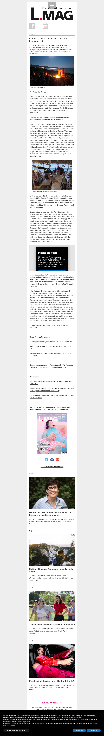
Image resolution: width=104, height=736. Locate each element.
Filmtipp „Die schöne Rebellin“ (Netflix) (43, 388)
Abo (45, 409)
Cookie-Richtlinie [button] (68, 717)
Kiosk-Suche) (35, 409)
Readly (65, 409)
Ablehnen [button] (79, 730)
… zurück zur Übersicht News (52, 467)
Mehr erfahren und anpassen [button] (16, 730)
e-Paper (54, 409)
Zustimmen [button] (94, 730)
